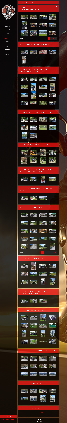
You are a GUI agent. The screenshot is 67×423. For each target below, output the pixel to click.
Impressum (7, 51)
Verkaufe (7, 54)
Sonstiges (7, 57)
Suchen (56, 7)
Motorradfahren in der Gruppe (7, 32)
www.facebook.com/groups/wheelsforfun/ (38, 412)
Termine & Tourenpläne (7, 36)
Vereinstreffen (7, 29)
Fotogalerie (7, 38)
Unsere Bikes (7, 41)
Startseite (7, 24)
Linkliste (7, 46)
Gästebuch (7, 49)
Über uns (7, 26)
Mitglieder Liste (7, 44)
